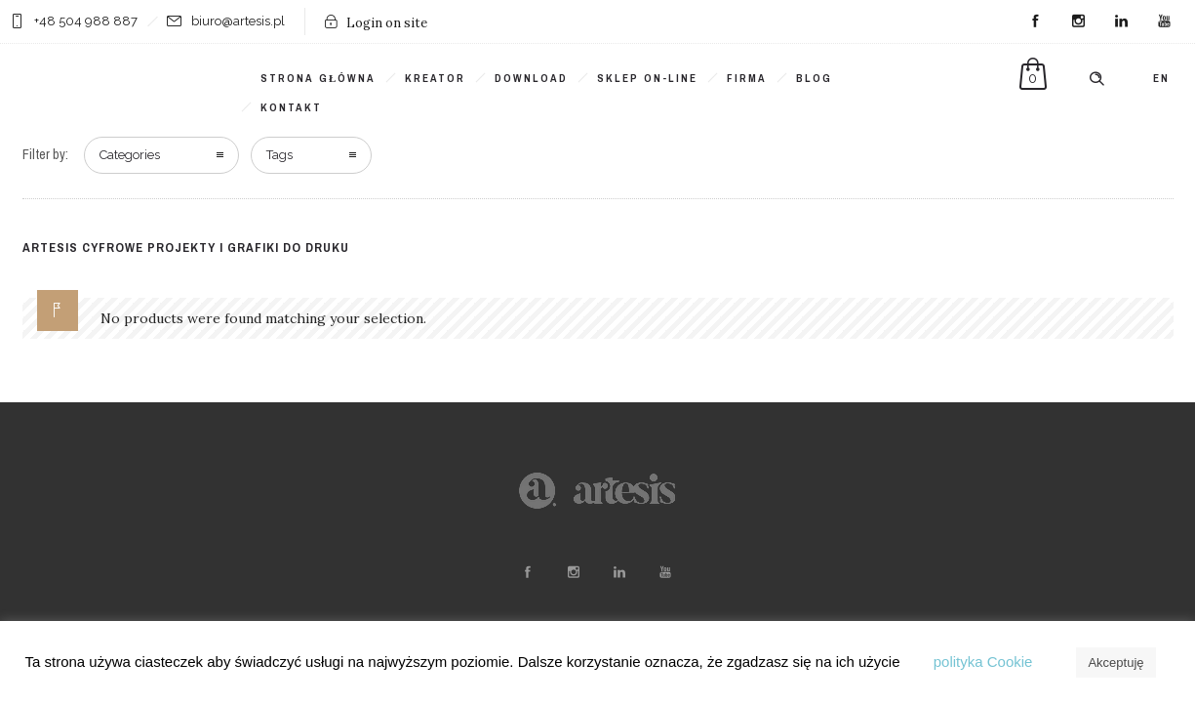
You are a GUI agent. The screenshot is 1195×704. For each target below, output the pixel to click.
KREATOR (435, 78)
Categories (130, 154)
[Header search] (1096, 79)
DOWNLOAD (531, 78)
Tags (279, 154)
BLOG (814, 78)
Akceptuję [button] (1115, 662)
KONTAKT (291, 107)
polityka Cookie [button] (983, 661)
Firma (747, 78)
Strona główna (318, 78)
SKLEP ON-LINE (647, 78)
